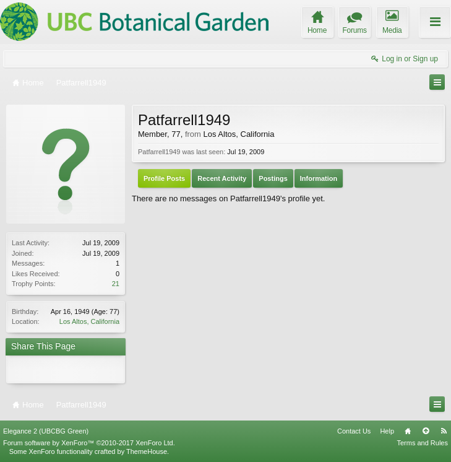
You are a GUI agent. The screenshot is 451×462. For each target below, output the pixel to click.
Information (319, 178)
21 (115, 283)
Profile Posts (164, 178)
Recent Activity (221, 178)
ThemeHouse (146, 451)
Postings (273, 178)
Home (407, 431)
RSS (443, 431)
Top (425, 431)
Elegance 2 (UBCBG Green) (45, 431)
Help (387, 431)
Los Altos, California (89, 321)
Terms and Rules (422, 443)
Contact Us (354, 431)
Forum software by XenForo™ (89, 443)
